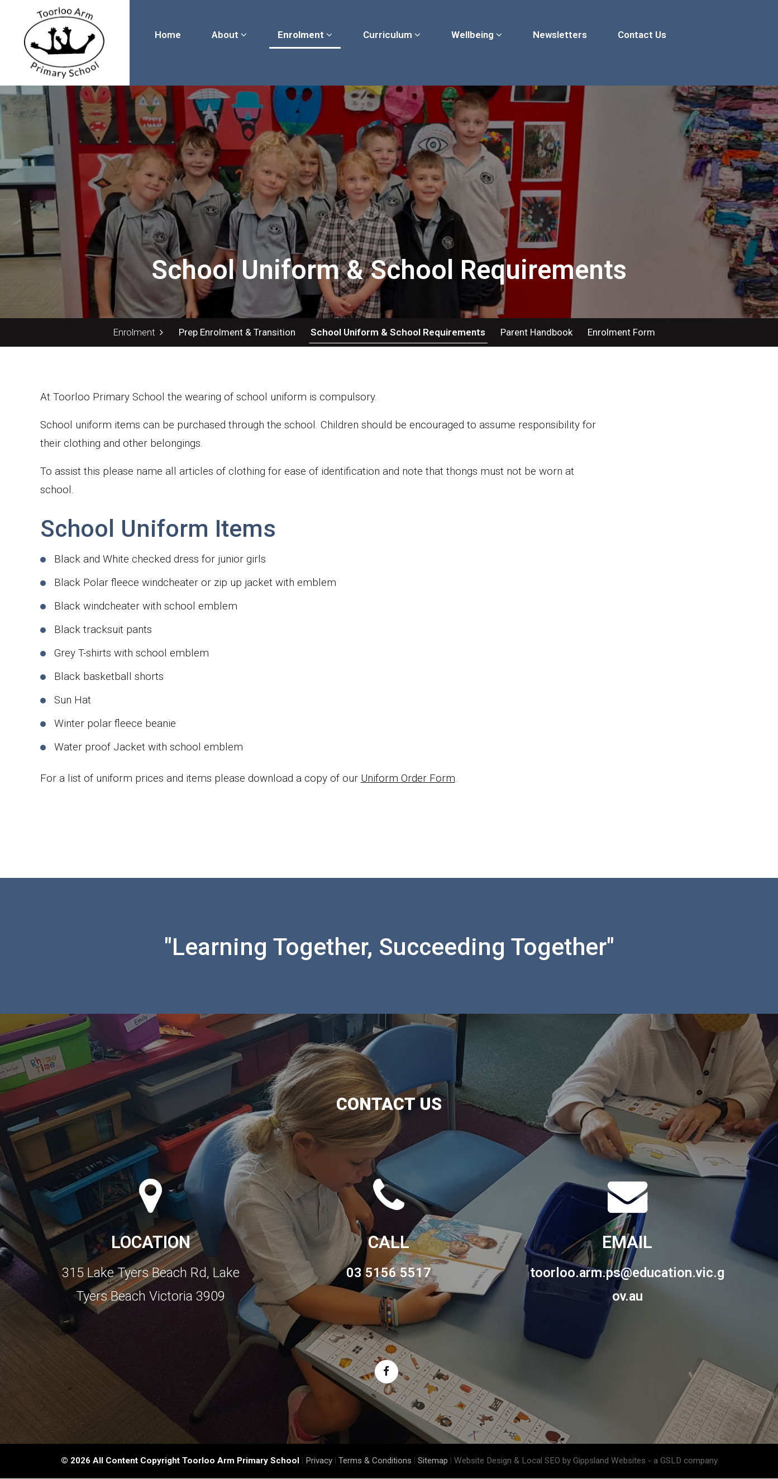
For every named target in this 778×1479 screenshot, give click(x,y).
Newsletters (560, 34)
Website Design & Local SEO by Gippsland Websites (550, 1461)
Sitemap (433, 1461)
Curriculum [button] (392, 34)
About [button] (229, 34)
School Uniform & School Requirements (397, 332)
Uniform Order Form (408, 778)
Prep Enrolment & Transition (237, 332)
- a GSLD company (683, 1461)
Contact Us (642, 34)
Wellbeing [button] (476, 34)
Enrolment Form (619, 332)
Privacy (319, 1461)
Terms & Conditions (375, 1461)
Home (168, 34)
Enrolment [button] (305, 34)
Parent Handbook (535, 332)
